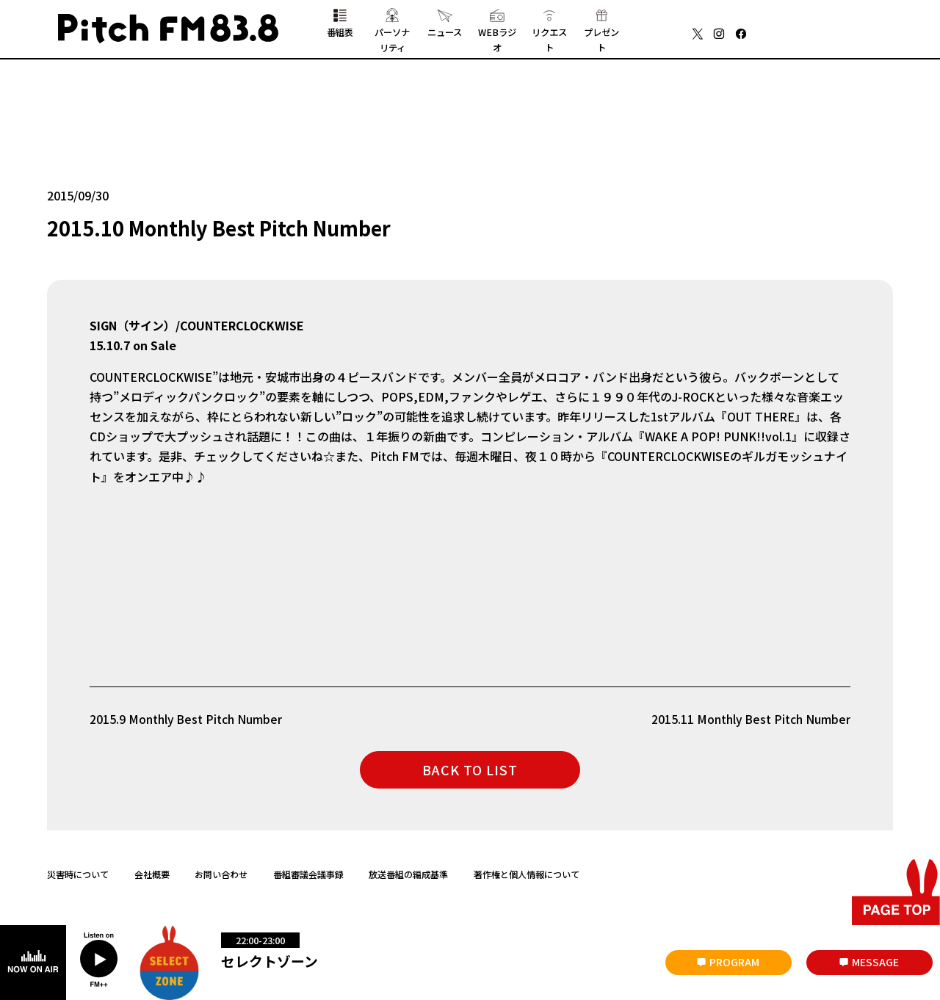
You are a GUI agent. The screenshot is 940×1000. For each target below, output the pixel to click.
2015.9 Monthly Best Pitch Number (186, 721)
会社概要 (152, 877)
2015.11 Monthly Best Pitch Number (750, 721)
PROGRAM (734, 961)
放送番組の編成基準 (408, 877)
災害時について (78, 877)
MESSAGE (875, 961)
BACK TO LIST (470, 772)
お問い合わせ (221, 877)
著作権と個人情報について (526, 877)
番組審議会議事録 (308, 877)
